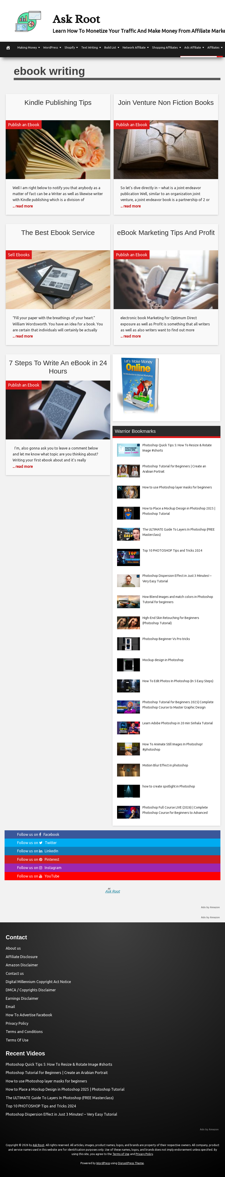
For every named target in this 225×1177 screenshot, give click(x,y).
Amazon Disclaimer (22, 965)
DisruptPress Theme (131, 1163)
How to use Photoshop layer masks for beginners (46, 1081)
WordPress (50, 47)
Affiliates (213, 47)
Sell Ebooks (18, 254)
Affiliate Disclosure (22, 957)
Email (10, 1007)
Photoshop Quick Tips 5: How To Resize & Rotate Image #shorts (59, 1064)
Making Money (27, 47)
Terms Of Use (17, 1040)
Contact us (15, 973)
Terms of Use (120, 1153)
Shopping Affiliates (165, 47)
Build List (110, 47)
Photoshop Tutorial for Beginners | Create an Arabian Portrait (57, 1073)
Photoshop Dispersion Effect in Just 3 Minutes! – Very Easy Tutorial (61, 1114)
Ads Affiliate (192, 47)
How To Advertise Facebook (29, 1015)
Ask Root (85, 18)
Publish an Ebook (23, 124)
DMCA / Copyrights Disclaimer (31, 990)
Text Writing (89, 47)
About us (13, 948)
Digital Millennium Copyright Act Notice (38, 982)
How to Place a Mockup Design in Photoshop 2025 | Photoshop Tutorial (65, 1089)
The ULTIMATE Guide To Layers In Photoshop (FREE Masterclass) (60, 1098)
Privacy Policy (17, 1023)
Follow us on (38, 834)
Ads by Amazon (210, 907)
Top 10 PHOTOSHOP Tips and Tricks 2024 (41, 1106)
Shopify (69, 47)
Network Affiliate (134, 47)
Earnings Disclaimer (22, 998)
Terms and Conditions (24, 1032)
